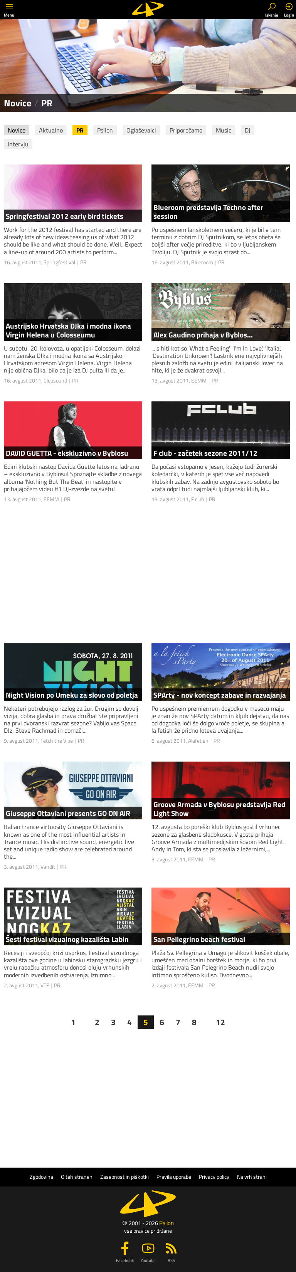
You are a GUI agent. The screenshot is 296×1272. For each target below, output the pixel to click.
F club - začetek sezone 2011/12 (205, 452)
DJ (248, 130)
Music (223, 130)
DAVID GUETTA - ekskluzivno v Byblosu (67, 452)
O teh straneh (76, 1177)
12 (220, 1022)
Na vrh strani (252, 1177)
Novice (16, 130)
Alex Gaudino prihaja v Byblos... (203, 334)
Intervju (18, 144)
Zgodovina (41, 1177)
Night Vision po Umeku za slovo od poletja (72, 694)
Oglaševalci (141, 130)
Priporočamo (186, 130)
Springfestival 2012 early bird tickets (64, 216)
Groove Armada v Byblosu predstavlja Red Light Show (219, 809)
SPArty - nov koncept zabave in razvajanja (219, 694)
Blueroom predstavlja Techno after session (208, 211)
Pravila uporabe (173, 1177)
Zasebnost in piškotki (124, 1177)
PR (80, 130)
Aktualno (51, 130)
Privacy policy (214, 1177)
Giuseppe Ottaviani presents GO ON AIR (68, 813)
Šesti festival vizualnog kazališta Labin (67, 939)
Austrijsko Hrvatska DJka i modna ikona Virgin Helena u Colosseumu (68, 330)
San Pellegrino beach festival (199, 939)
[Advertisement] (152, 1098)
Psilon (105, 130)
